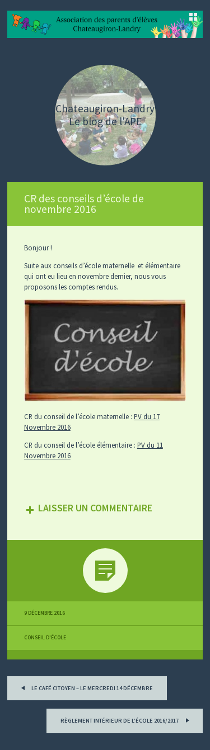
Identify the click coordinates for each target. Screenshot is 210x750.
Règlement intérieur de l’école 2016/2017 (126, 719)
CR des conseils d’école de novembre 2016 (84, 204)
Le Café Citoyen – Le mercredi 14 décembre (85, 687)
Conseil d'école (45, 637)
